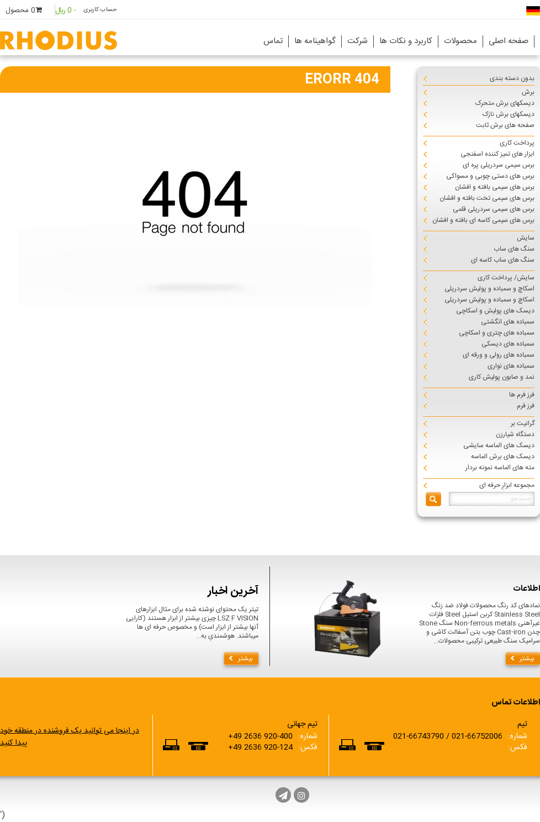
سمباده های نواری (511, 366)
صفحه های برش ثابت (505, 125)
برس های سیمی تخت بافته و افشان (487, 198)
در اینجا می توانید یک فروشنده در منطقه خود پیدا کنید (69, 737)
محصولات (460, 41)
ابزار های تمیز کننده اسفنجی (497, 154)
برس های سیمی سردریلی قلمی (493, 209)
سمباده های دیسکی (507, 344)
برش (528, 92)
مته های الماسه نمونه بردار (499, 467)
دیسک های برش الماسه (502, 456)
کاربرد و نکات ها (405, 41)
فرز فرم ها (521, 395)
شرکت (357, 41)
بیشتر (245, 658)
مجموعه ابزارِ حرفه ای (506, 485)
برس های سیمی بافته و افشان (494, 187)
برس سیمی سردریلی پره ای (498, 165)
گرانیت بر (522, 423)
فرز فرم (525, 406)
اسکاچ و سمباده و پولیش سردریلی (489, 289)
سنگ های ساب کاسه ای (502, 260)
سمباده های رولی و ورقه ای (498, 355)
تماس (273, 41)
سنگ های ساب (514, 249)
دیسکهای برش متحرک (504, 103)
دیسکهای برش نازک (508, 114)
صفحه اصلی (508, 41)
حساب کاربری (100, 10)
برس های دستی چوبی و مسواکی (490, 176)
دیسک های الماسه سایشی (498, 445)
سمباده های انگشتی (507, 322)
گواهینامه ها (315, 41)
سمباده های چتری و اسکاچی (496, 333)
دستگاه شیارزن (515, 434)
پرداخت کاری (517, 143)
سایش (525, 238)
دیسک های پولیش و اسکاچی (495, 311)
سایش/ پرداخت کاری (506, 278)
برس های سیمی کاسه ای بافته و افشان (483, 220)
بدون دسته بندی (512, 78)
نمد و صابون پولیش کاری (501, 377)
